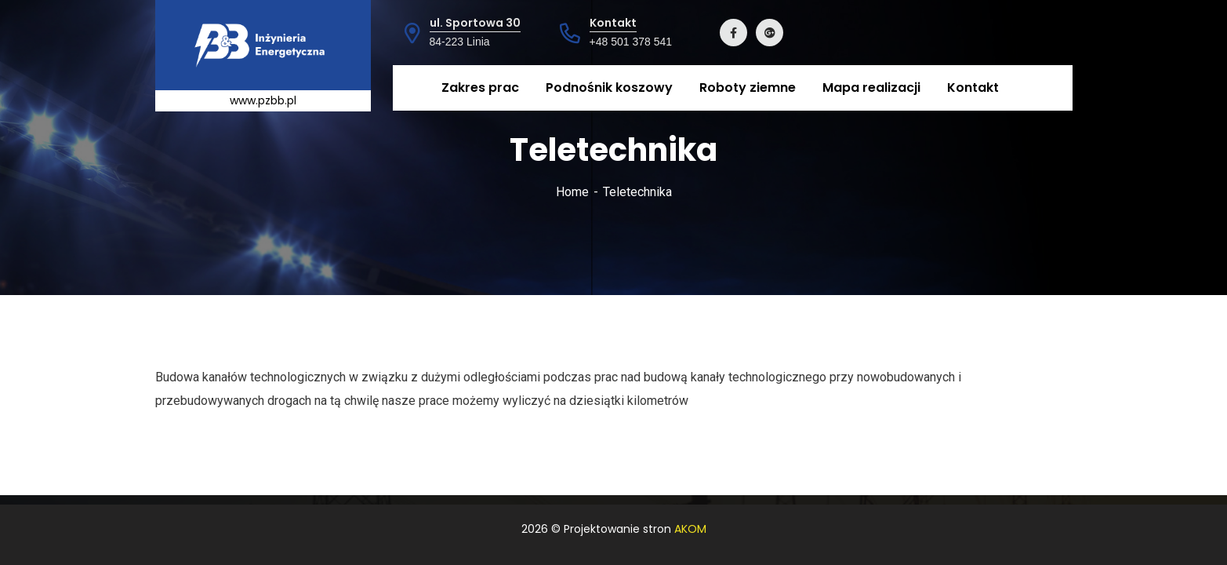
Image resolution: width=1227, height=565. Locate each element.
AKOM (690, 529)
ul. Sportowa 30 (475, 23)
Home (572, 191)
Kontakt (613, 23)
